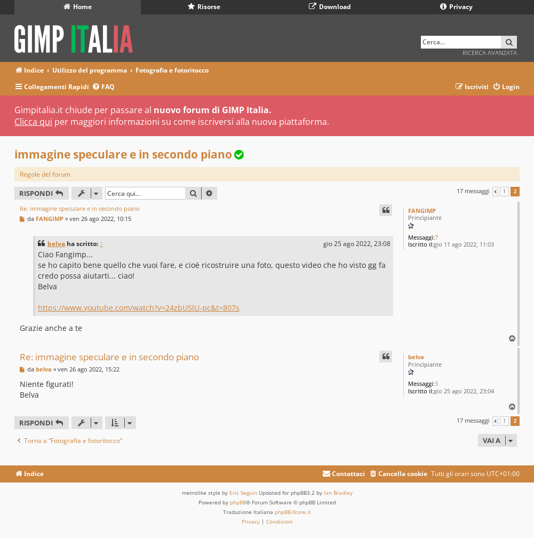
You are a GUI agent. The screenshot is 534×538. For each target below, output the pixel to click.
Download (330, 6)
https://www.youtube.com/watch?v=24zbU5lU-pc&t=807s (139, 308)
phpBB (238, 502)
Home (77, 6)
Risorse (204, 6)
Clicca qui (33, 122)
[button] (495, 191)
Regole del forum (45, 174)
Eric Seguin (243, 492)
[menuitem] (103, 87)
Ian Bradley (338, 492)
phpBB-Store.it (293, 512)
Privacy (456, 6)
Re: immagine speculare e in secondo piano (80, 208)
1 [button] (504, 191)
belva (56, 243)
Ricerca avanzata (490, 53)
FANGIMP (422, 211)
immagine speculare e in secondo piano (123, 154)
